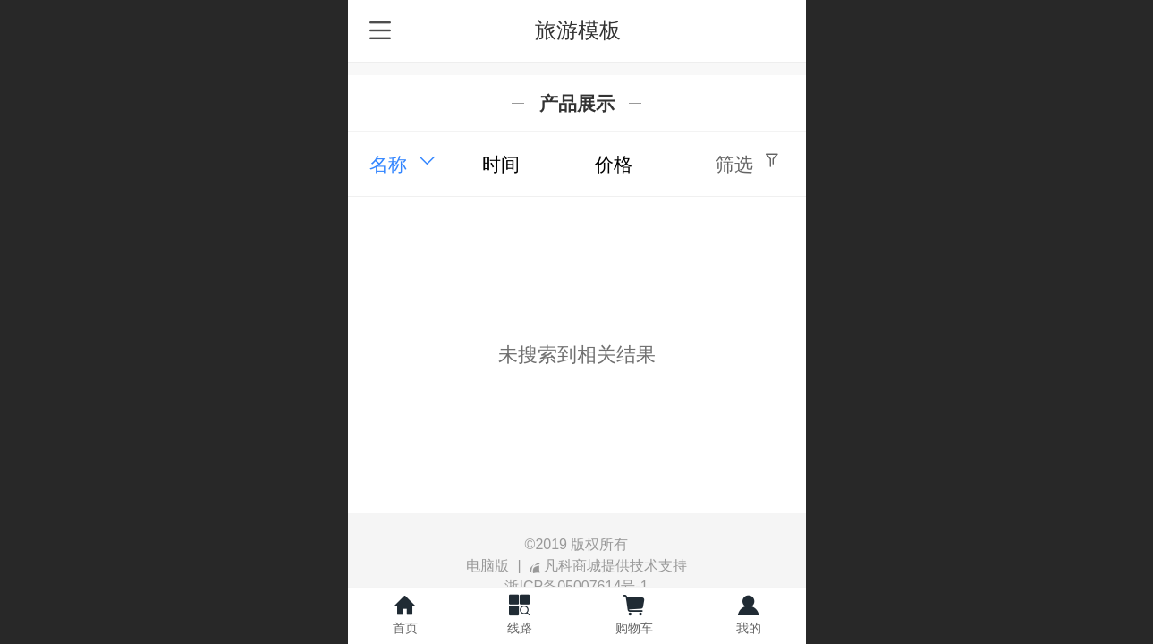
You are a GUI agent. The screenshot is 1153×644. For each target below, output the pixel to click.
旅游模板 (578, 30)
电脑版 (487, 566)
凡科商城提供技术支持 (608, 566)
